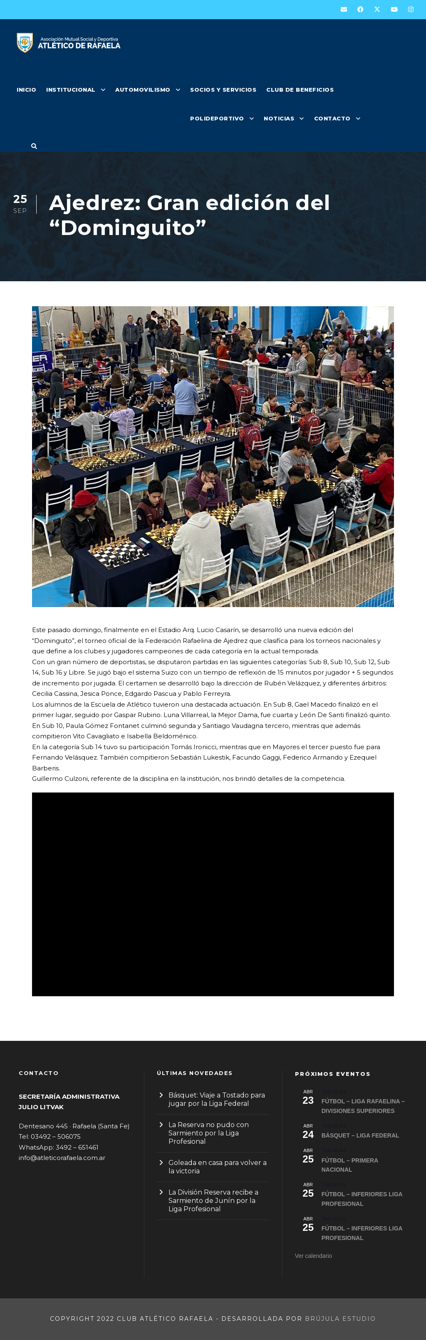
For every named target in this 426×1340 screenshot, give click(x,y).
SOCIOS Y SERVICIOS (223, 89)
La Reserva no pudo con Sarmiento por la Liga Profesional (208, 1133)
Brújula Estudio (340, 1318)
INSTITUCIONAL (71, 89)
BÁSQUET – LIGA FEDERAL (360, 1135)
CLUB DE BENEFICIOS (300, 89)
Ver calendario (313, 1255)
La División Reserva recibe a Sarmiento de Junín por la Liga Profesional (213, 1200)
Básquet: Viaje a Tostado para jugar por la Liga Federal (216, 1099)
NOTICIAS (279, 118)
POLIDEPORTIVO (217, 118)
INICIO (26, 89)
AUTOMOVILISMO (143, 89)
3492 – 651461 (77, 1147)
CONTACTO (332, 118)
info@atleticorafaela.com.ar (62, 1158)
